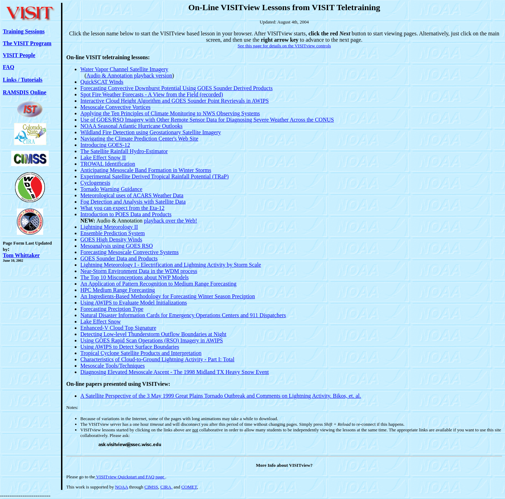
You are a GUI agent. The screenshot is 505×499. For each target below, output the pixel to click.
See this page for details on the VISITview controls (284, 45)
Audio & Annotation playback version (129, 75)
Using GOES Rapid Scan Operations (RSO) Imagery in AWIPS (151, 340)
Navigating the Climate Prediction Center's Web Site (139, 139)
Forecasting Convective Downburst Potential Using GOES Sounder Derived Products (176, 88)
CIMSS (151, 487)
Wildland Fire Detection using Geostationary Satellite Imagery (150, 132)
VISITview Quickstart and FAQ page (130, 476)
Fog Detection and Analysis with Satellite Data (133, 202)
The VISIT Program (27, 43)
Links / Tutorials (22, 80)
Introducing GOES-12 (105, 145)
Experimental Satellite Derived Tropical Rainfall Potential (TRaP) (154, 176)
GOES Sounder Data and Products (118, 258)
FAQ (8, 67)
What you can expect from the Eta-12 (122, 208)
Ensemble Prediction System (112, 233)
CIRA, (166, 487)
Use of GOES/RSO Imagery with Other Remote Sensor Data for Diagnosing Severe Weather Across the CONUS (207, 120)
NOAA (121, 487)
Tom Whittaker (21, 255)
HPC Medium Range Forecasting (117, 290)
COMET (189, 487)
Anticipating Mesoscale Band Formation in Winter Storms (145, 170)
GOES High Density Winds (111, 239)
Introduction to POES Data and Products (125, 214)
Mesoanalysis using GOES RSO (116, 246)
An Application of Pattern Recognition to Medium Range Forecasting (158, 284)
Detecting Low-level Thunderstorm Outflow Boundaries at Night (153, 334)
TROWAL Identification (107, 164)
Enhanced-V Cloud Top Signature (118, 328)
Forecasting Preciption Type (111, 309)
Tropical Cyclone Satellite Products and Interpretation (141, 353)
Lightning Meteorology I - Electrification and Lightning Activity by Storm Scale (170, 265)
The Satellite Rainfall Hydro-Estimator (124, 151)
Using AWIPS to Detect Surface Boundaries (129, 347)
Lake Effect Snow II (103, 157)
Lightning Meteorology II (109, 227)
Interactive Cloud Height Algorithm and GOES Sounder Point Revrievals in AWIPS (174, 101)
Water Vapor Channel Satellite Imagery (124, 69)
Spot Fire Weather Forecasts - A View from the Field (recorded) (151, 94)
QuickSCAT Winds (101, 82)
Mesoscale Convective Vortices (115, 107)
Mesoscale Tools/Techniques (112, 366)
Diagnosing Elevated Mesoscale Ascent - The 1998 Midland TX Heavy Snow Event (174, 372)
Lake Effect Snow (100, 321)
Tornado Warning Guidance (111, 189)
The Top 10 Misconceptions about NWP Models (134, 277)
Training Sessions (24, 31)
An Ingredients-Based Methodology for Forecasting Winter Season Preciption (167, 296)
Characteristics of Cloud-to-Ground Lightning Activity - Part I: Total (157, 359)
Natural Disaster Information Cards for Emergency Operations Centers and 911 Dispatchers (183, 315)
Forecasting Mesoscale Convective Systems (129, 252)
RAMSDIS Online (24, 92)
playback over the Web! (170, 221)
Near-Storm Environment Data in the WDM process (138, 271)
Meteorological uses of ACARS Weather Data (131, 195)
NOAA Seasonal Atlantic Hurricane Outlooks (131, 126)
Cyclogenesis (95, 183)
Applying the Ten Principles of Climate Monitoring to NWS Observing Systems (170, 113)
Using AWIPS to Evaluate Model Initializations (133, 303)
